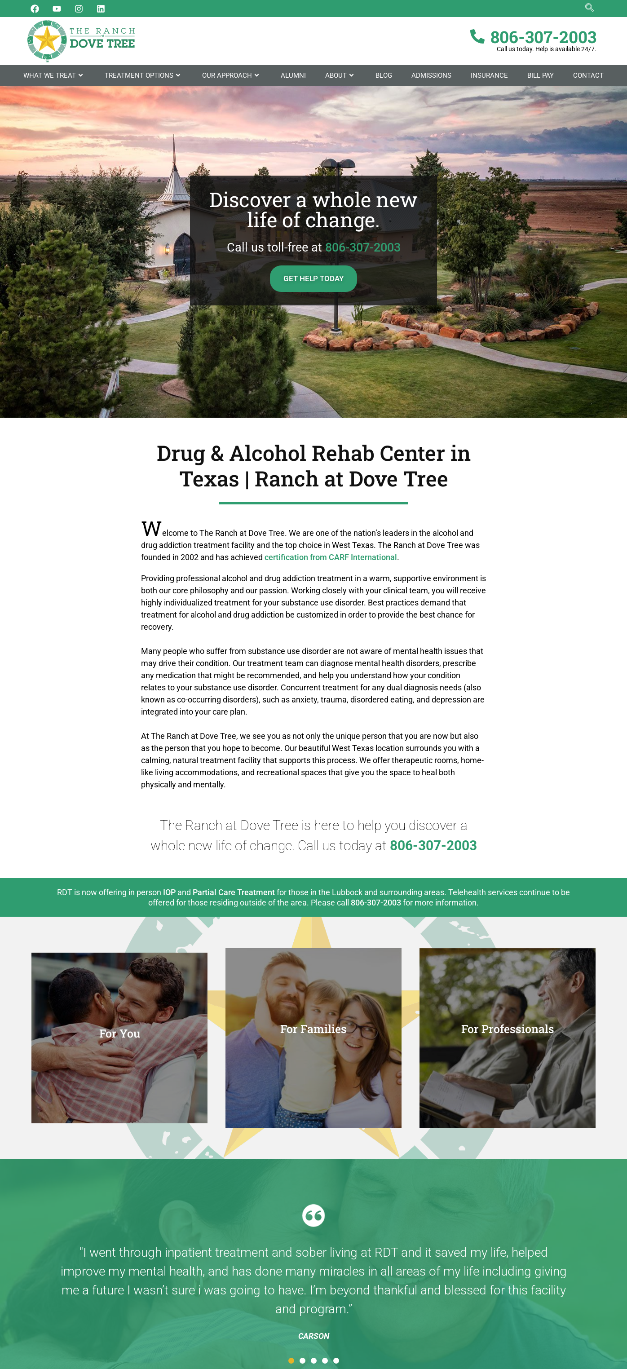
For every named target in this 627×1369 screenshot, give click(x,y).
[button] (291, 1361)
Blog (383, 75)
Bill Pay (540, 75)
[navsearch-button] (590, 9)
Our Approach (231, 75)
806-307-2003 (363, 247)
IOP (169, 892)
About (340, 75)
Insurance (489, 75)
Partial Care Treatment (234, 892)
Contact (588, 75)
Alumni (293, 75)
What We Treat (54, 75)
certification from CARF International (331, 557)
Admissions (431, 75)
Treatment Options (144, 75)
